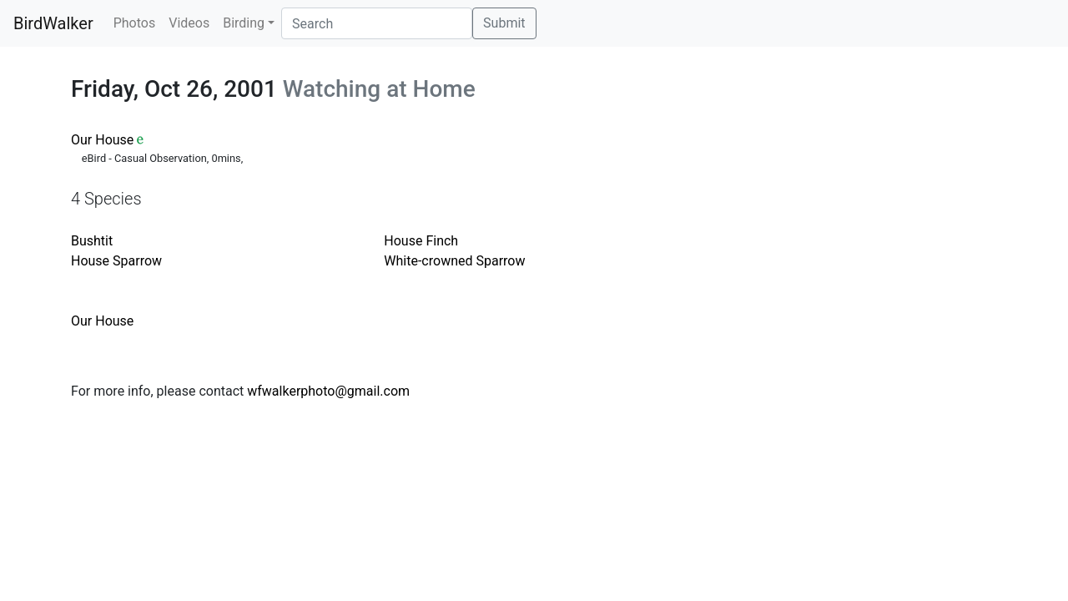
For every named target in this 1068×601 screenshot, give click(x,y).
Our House (102, 140)
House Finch (421, 241)
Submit (504, 23)
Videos (189, 23)
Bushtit (92, 241)
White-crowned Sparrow (454, 261)
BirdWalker (53, 23)
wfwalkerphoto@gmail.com (328, 391)
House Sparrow (116, 261)
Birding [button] (243, 23)
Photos (134, 23)
